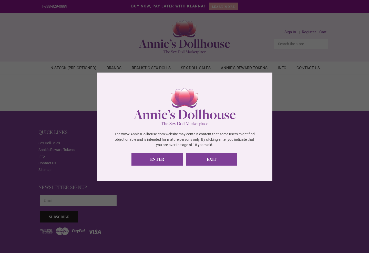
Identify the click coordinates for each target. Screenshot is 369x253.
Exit (212, 159)
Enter (157, 159)
